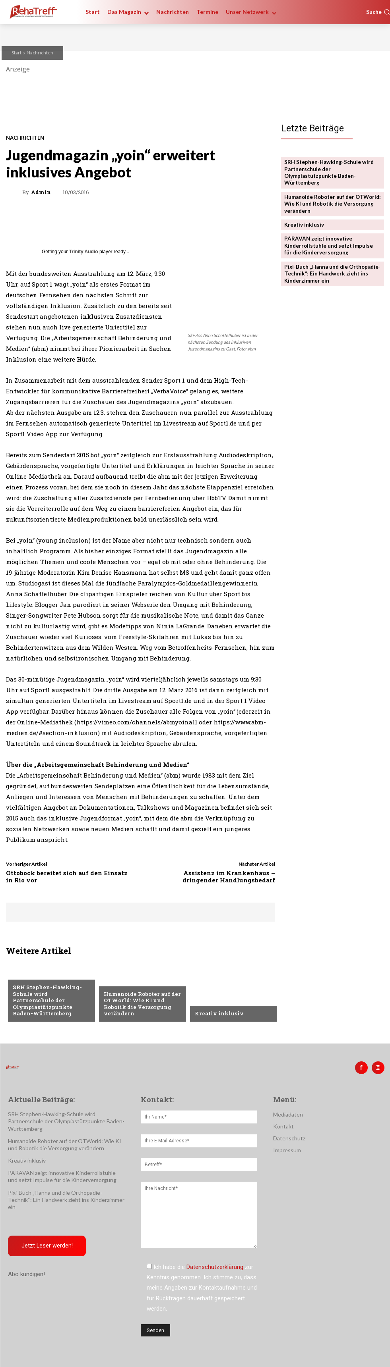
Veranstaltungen (128, 982)
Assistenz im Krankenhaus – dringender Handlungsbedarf (228, 876)
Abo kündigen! (26, 1273)
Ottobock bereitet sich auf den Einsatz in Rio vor (67, 876)
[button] (378, 12)
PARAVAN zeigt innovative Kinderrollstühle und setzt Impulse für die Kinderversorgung (328, 244)
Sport (21, 982)
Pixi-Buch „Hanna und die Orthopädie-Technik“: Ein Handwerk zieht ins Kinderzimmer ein (332, 271)
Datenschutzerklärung (214, 1266)
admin (41, 192)
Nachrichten (40, 53)
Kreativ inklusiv (218, 1013)
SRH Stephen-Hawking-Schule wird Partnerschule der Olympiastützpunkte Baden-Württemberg (50, 1004)
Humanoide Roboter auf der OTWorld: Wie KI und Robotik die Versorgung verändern (141, 1004)
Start (16, 53)
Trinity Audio (83, 251)
